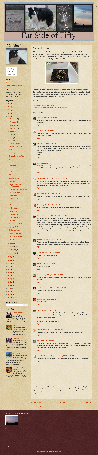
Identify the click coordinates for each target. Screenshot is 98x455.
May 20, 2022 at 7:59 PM (56, 275)
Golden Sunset (13, 208)
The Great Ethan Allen (44, 216)
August (12, 131)
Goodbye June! (14, 214)
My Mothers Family (61, 107)
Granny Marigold (42, 275)
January (12, 253)
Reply (38, 125)
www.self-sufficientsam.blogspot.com (48, 356)
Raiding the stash (17, 312)
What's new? (13, 165)
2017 (9, 269)
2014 (9, 279)
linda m (39, 117)
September (13, 128)
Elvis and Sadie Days (15, 236)
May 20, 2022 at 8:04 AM (46, 130)
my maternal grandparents (46, 107)
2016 (9, 272)
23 (10, 168)
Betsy (38, 144)
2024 (9, 110)
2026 (9, 103)
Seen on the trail (14, 143)
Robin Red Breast (14, 230)
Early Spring (13, 211)
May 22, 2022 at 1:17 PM (47, 341)
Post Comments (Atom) (47, 407)
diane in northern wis (43, 288)
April (11, 243)
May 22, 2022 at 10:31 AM (55, 329)
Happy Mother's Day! (16, 217)
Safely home (16, 353)
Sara (38, 163)
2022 (9, 116)
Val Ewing (40, 310)
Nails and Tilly (13, 198)
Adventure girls (14, 195)
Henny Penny (41, 239)
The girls (12, 181)
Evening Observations (16, 153)
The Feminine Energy (43, 178)
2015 (9, 276)
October (12, 125)
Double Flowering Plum (16, 156)
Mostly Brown (13, 205)
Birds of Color (13, 202)
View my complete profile (14, 85)
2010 (9, 291)
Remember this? (17, 368)
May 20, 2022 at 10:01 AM (59, 178)
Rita (38, 341)
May (11, 141)
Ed (37, 130)
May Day (12, 239)
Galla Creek (40, 252)
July (11, 134)
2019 (9, 263)
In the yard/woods (15, 233)
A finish (14, 325)
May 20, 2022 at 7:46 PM (47, 263)
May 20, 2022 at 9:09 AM (47, 163)
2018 (9, 266)
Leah (38, 299)
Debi (38, 263)
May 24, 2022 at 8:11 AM (67, 356)
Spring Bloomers (14, 192)
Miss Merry (40, 193)
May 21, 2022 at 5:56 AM (51, 310)
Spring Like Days (14, 227)
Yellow (11, 172)
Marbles (12, 220)
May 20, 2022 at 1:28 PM (59, 216)
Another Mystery (14, 178)
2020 (9, 260)
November (13, 122)
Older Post (87, 402)
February (13, 250)
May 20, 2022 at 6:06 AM (49, 117)
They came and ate (15, 175)
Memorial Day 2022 (15, 146)
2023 (9, 113)
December (13, 119)
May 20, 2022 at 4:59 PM (52, 252)
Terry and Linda (42, 329)
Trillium (12, 150)
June (11, 138)
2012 (9, 285)
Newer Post (36, 402)
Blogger (58, 451)
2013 (9, 282)
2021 (9, 257)
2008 (9, 298)
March (12, 246)
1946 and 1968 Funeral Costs (18, 189)
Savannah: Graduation (16, 224)
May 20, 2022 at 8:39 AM (48, 144)
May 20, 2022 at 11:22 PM (48, 299)
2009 (9, 294)
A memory (15, 338)
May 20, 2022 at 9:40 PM (58, 288)
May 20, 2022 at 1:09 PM (52, 193)
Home (62, 402)
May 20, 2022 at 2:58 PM (53, 239)
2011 (9, 288)
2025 (9, 107)
